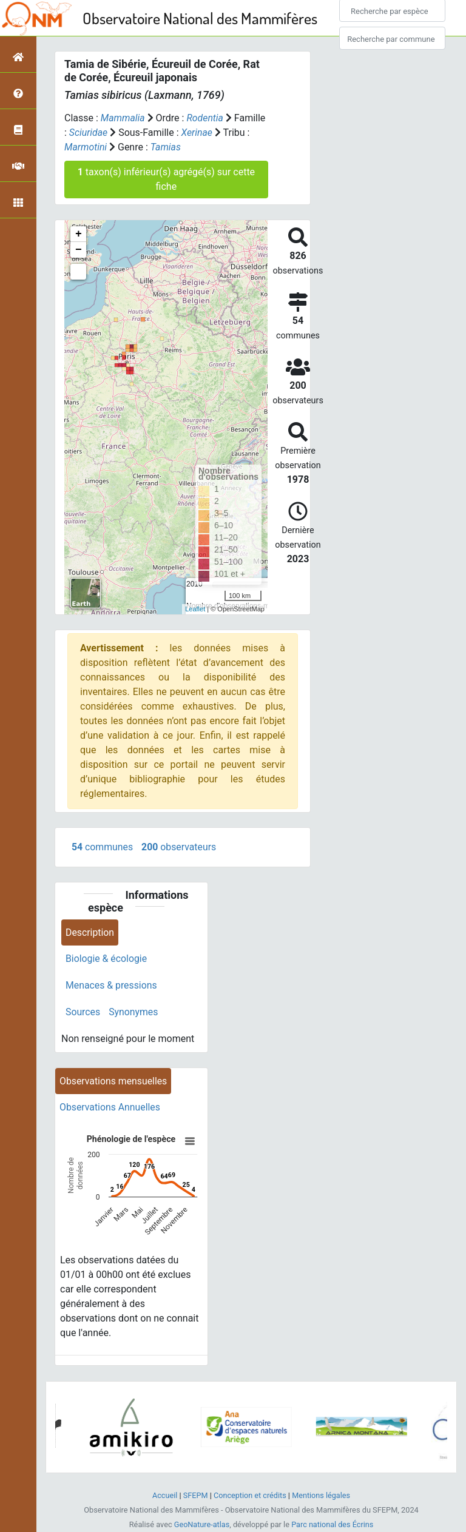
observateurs (179, 847)
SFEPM (194, 1495)
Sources (83, 1012)
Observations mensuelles (113, 1081)
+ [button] (78, 234)
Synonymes (134, 1012)
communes (102, 847)
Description (90, 932)
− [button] (78, 250)
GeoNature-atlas (201, 1525)
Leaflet (195, 609)
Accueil (164, 1495)
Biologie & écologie (107, 959)
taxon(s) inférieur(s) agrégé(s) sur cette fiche (166, 179)
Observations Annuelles (110, 1108)
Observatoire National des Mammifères (200, 18)
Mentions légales (321, 1495)
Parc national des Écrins (332, 1525)
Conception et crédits (249, 1495)
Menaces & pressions (112, 986)
